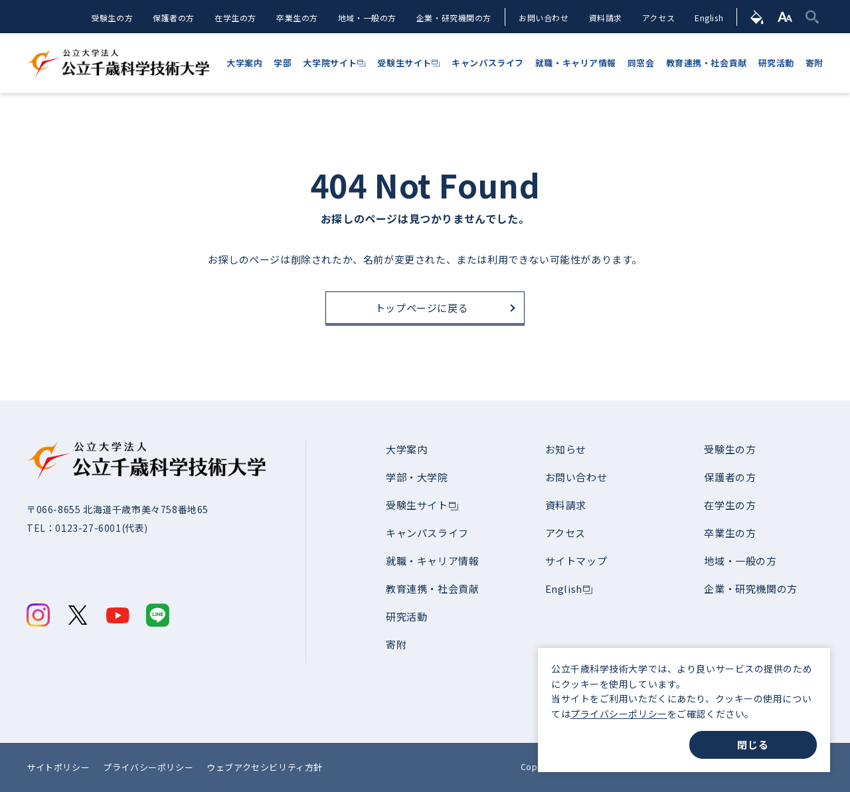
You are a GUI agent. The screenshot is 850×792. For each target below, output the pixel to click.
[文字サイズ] (785, 16)
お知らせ (565, 449)
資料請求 (605, 17)
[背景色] (757, 16)
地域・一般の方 (366, 17)
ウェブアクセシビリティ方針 (265, 767)
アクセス (658, 17)
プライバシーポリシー (618, 713)
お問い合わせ (544, 17)
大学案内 (406, 449)
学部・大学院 (417, 477)
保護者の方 (173, 17)
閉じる (752, 745)
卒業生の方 (296, 17)
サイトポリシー (58, 767)
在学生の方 (235, 17)
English (709, 17)
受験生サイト (417, 505)
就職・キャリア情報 (432, 561)
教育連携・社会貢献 (432, 588)
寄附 (396, 644)
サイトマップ (576, 561)
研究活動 (406, 616)
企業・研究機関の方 (453, 17)
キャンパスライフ (427, 533)
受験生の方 (111, 17)
